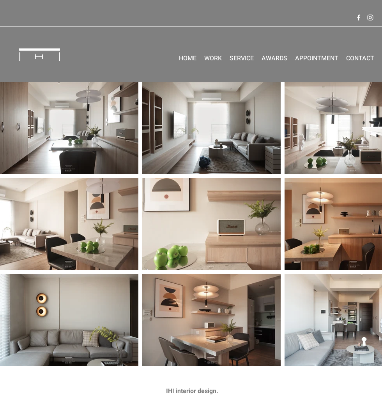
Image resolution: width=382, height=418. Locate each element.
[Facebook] (359, 17)
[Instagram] (370, 17)
